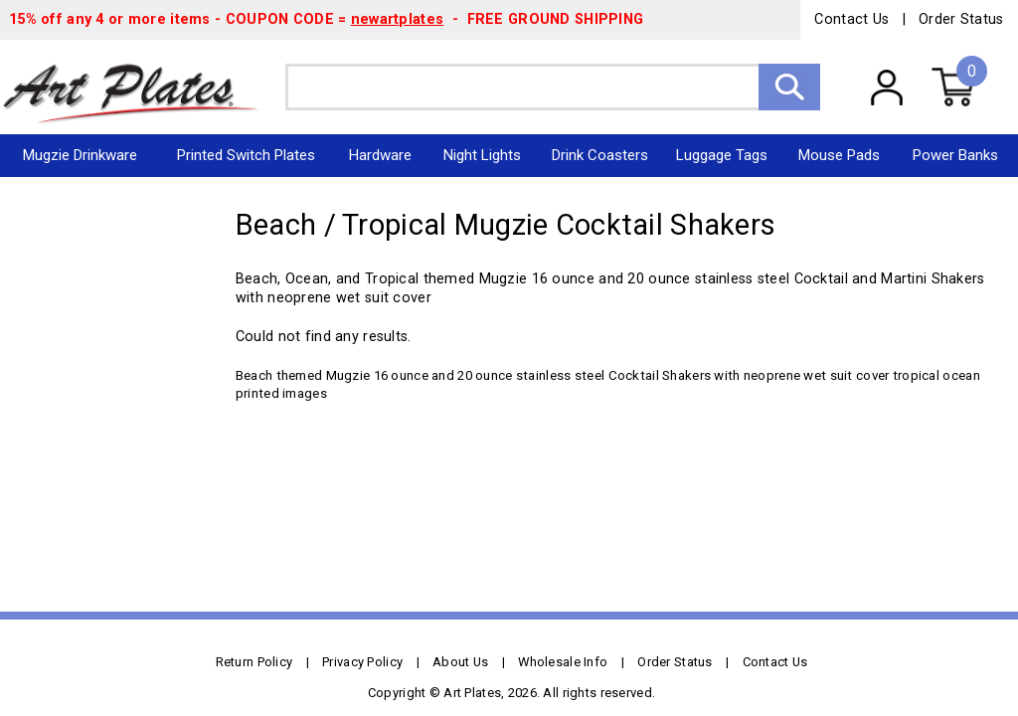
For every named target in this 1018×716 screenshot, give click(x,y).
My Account (886, 86)
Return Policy (254, 661)
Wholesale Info (562, 661)
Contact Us (851, 19)
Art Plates (142, 87)
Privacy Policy (362, 661)
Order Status (961, 19)
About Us (460, 661)
